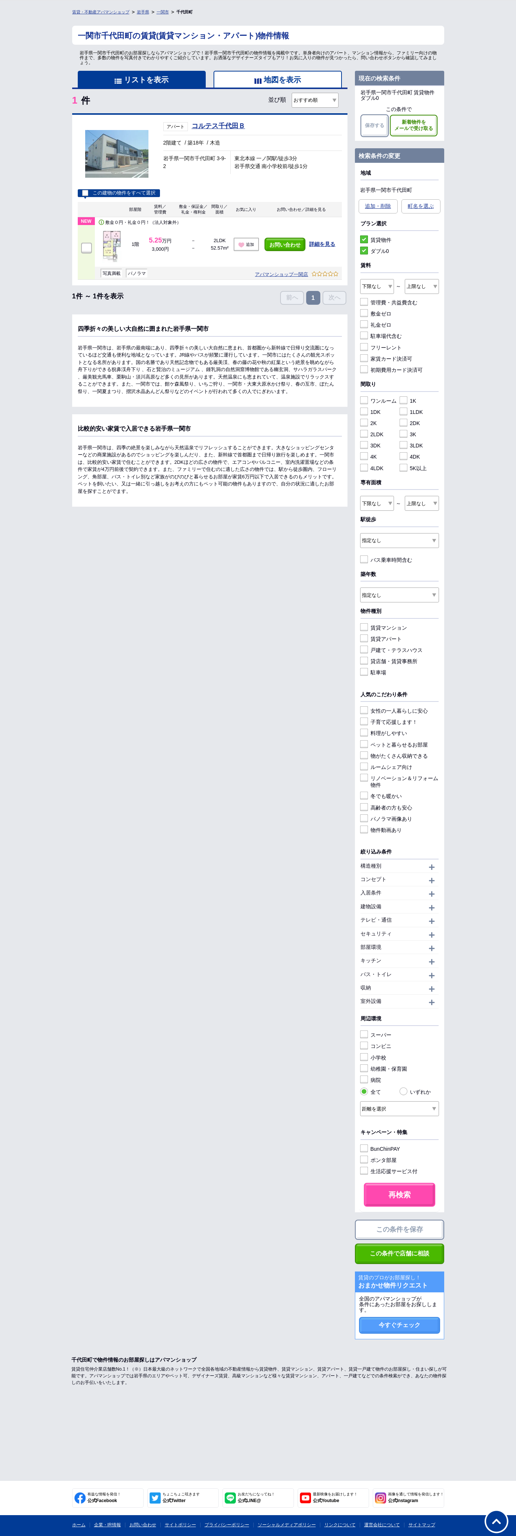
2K (368, 423)
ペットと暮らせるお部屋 (394, 744)
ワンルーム (378, 401)
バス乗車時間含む (386, 560)
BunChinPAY (380, 1149)
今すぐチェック (399, 1325)
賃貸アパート (381, 639)
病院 (370, 1080)
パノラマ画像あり (386, 818)
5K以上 (413, 468)
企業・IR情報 (107, 1524)
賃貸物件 (375, 240)
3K (408, 434)
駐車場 (373, 672)
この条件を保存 (399, 1229)
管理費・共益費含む (388, 302)
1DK (370, 412)
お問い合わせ (285, 245)
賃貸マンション (383, 627)
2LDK (372, 434)
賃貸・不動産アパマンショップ (100, 12)
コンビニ (375, 1046)
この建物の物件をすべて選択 (119, 193)
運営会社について (382, 1524)
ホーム (79, 1524)
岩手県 (143, 12)
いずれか (415, 1092)
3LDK (411, 445)
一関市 (163, 12)
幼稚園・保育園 (383, 1068)
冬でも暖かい (381, 796)
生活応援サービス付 (388, 1171)
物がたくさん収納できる (394, 756)
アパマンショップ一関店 (281, 274)
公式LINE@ (256, 1497)
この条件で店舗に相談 (399, 1253)
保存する (374, 125)
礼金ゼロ (375, 325)
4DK (410, 456)
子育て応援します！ (388, 722)
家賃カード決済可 (386, 358)
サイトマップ (421, 1524)
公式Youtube (335, 1497)
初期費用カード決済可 (391, 370)
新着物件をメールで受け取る (413, 125)
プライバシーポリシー (227, 1524)
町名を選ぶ (421, 206)
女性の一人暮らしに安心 (394, 710)
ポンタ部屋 (378, 1160)
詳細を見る (322, 244)
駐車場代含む (381, 336)
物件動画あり (381, 830)
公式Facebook (104, 1497)
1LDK (411, 412)
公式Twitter (181, 1497)
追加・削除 (378, 206)
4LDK (372, 468)
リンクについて (340, 1524)
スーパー (375, 1035)
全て (370, 1092)
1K (408, 401)
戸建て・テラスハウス (391, 650)
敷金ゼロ (375, 313)
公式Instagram (416, 1497)
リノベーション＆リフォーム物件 (399, 781)
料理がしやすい (383, 733)
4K (368, 456)
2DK (410, 423)
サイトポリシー (180, 1524)
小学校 (373, 1057)
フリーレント (381, 347)
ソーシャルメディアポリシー (287, 1524)
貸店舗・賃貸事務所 (388, 661)
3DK (370, 445)
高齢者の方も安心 (386, 807)
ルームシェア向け (386, 767)
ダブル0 (374, 251)
